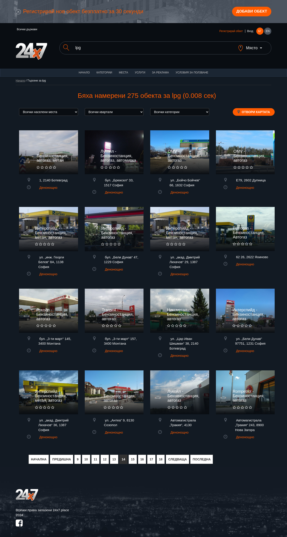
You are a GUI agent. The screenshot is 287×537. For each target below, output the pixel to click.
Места (123, 69)
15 (133, 456)
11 (95, 456)
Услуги (140, 69)
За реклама (160, 69)
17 (151, 456)
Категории (104, 69)
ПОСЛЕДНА (202, 456)
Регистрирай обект (231, 31)
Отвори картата (253, 109)
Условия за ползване (192, 69)
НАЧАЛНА (38, 456)
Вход (250, 31)
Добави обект (250, 12)
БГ (259, 31)
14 (123, 456)
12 (105, 456)
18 (161, 456)
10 (86, 456)
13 (114, 456)
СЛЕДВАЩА (177, 456)
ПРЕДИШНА (61, 456)
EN (268, 31)
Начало (84, 69)
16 (142, 456)
